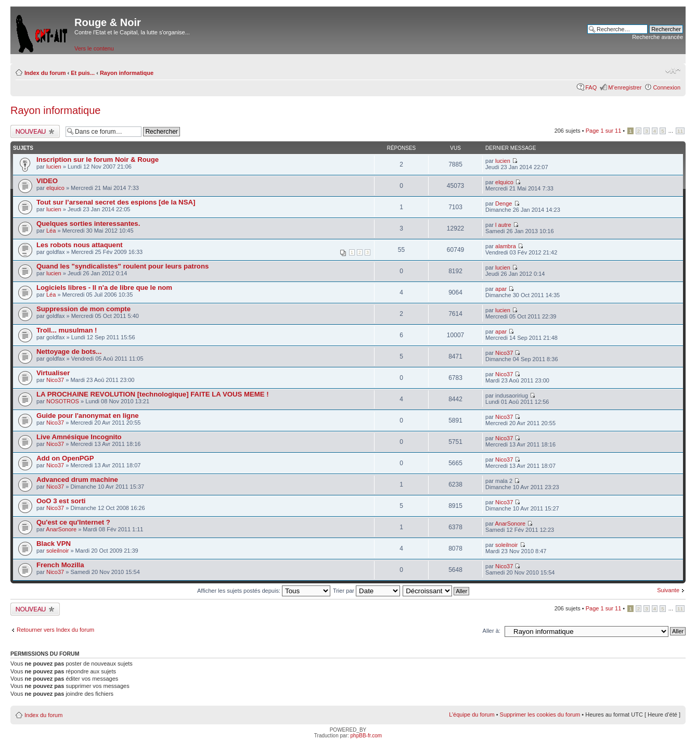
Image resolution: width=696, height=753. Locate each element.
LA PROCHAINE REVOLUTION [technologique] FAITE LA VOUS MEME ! (152, 394)
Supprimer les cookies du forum (540, 714)
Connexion (666, 87)
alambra (505, 246)
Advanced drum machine (77, 479)
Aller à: (491, 631)
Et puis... (83, 73)
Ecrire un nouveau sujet (35, 131)
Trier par (366, 591)
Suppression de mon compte (83, 309)
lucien (53, 166)
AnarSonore (61, 529)
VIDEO (47, 181)
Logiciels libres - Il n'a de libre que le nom (104, 287)
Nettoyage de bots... (68, 351)
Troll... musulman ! (66, 330)
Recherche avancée (657, 37)
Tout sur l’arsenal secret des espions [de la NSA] (115, 202)
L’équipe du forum (471, 714)
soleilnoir (57, 550)
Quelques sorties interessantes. (88, 223)
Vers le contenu (94, 48)
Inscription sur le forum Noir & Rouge (97, 159)
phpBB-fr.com (366, 735)
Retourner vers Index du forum (55, 630)
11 (680, 131)
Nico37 (504, 353)
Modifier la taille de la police (672, 70)
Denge (503, 203)
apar (501, 289)
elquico (55, 188)
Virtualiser (53, 373)
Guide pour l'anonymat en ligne (87, 415)
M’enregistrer (624, 87)
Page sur (604, 130)
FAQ (591, 87)
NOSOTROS (62, 401)
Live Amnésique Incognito (79, 437)
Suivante (668, 590)
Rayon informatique (126, 73)
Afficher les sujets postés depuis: (263, 591)
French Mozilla (60, 565)
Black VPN (53, 543)
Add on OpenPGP (65, 458)
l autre (503, 225)
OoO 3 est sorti (61, 501)
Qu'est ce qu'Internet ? (73, 522)
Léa (51, 230)
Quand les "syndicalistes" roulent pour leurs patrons (122, 266)
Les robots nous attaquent (79, 245)
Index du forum (45, 73)
